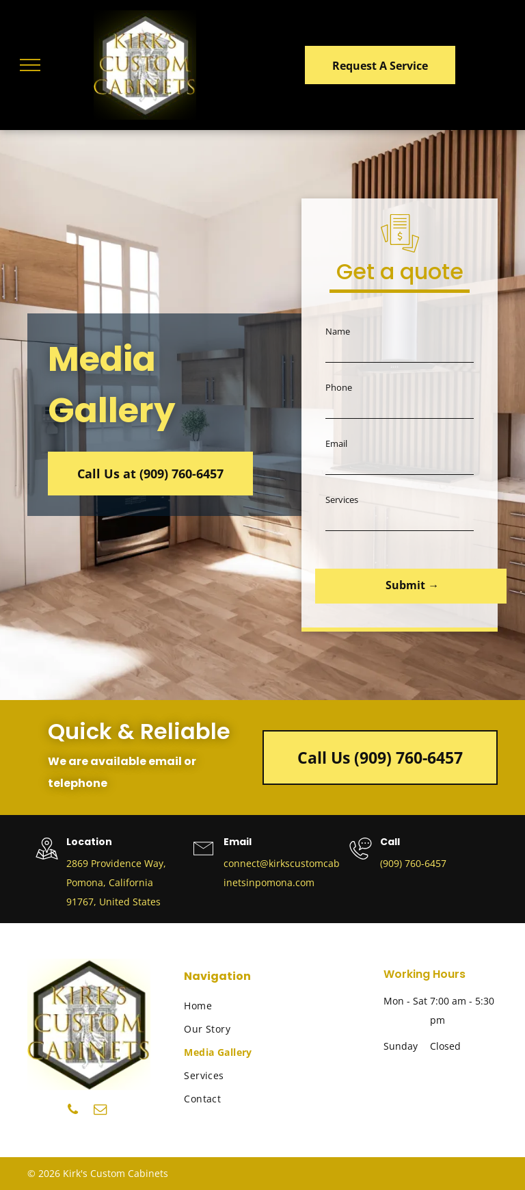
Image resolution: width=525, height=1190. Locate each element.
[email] (100, 1111)
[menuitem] (237, 1006)
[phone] (73, 1111)
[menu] (30, 65)
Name (337, 331)
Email (336, 443)
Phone (338, 387)
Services (341, 499)
